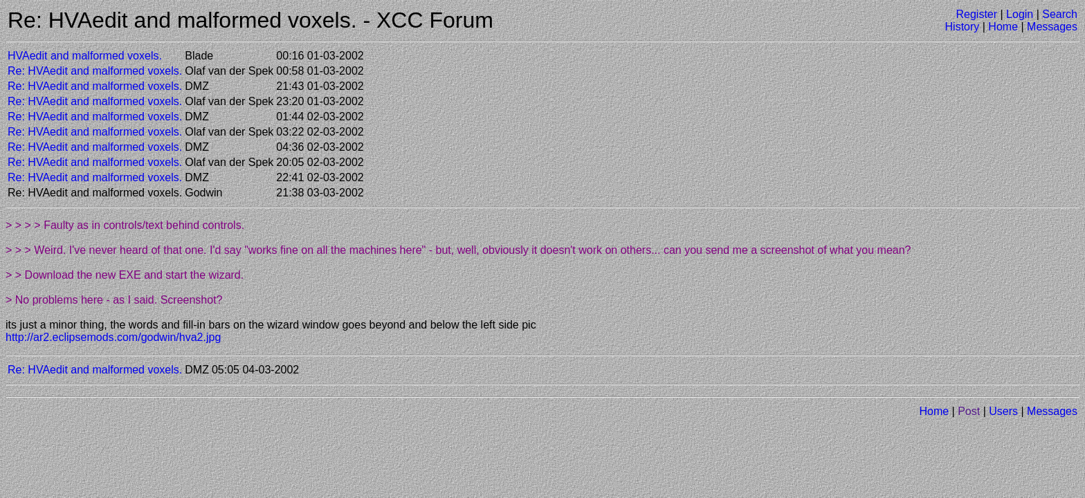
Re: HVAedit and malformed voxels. (95, 71)
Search (1059, 14)
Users (1003, 411)
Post (969, 411)
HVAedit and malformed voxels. (85, 56)
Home (1003, 27)
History (962, 27)
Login (1019, 14)
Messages (1052, 27)
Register (976, 14)
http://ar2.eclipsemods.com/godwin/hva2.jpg (113, 337)
